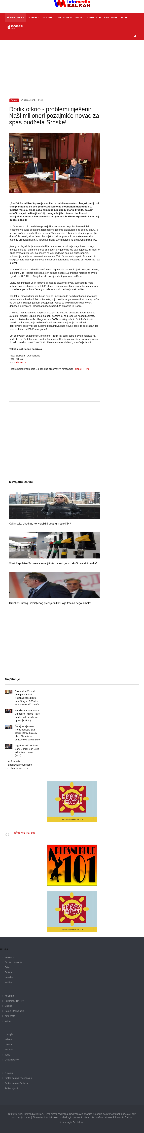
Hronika (9, 977)
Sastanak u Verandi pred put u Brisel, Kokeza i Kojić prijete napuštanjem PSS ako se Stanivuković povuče (27, 698)
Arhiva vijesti (11, 1088)
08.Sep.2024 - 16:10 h (32, 100)
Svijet (7, 967)
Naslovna (9, 957)
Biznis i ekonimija (13, 962)
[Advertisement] (72, 65)
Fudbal (8, 1044)
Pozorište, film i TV (14, 1001)
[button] (33, 17)
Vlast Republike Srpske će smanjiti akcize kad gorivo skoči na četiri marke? (53, 563)
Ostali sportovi (12, 1059)
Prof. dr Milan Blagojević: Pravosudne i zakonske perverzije (19, 764)
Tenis (7, 1054)
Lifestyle (9, 1034)
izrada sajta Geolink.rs (71, 1122)
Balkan (8, 972)
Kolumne (9, 995)
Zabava (8, 1039)
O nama (9, 1073)
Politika (8, 982)
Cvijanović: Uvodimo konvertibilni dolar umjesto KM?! (40, 523)
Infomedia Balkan (24, 832)
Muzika (8, 1006)
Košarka (9, 1049)
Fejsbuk (77, 368)
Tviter (87, 368)
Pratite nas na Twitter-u (17, 1083)
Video (8, 1021)
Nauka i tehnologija (14, 1011)
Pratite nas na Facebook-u (18, 1078)
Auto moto (10, 1016)
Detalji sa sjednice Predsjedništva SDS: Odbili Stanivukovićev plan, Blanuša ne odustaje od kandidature (27, 733)
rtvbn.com (21, 362)
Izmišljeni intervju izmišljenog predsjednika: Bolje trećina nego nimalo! (50, 603)
